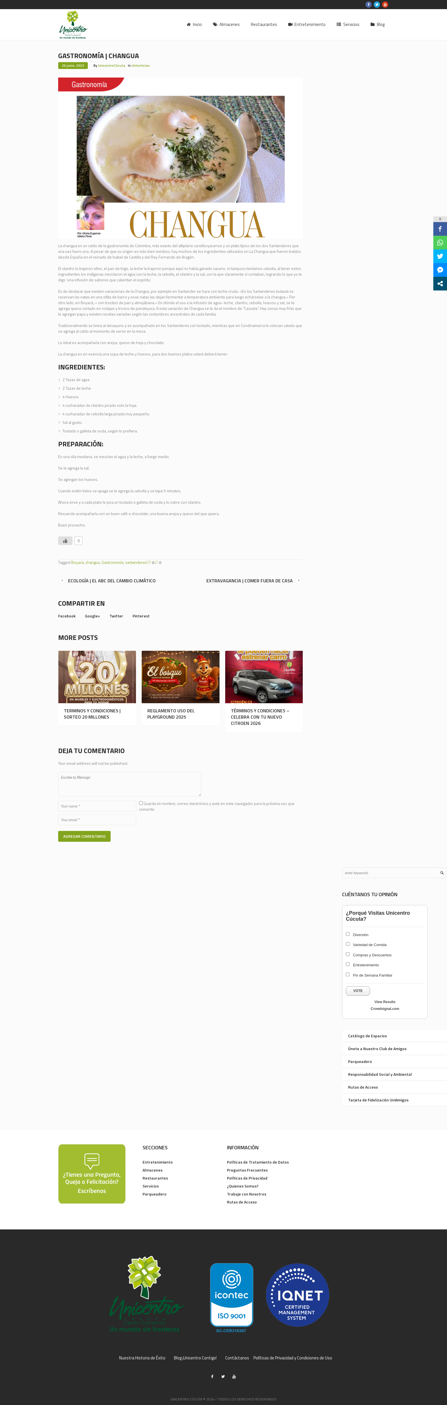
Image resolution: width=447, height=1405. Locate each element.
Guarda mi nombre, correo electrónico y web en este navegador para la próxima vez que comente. (216, 806)
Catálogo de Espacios (367, 1036)
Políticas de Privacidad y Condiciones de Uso (292, 1358)
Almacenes (152, 1170)
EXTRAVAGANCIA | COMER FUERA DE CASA (249, 580)
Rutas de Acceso (363, 1087)
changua (93, 562)
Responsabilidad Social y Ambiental (380, 1074)
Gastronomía (112, 562)
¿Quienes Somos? (243, 1186)
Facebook (67, 616)
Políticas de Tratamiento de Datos (258, 1162)
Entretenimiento (158, 1162)
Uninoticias (141, 65)
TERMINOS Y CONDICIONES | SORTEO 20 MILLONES (92, 713)
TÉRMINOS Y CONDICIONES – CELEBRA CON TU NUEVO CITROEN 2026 (260, 717)
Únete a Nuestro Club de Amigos (377, 1049)
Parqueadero (360, 1061)
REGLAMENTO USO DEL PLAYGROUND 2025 (171, 713)
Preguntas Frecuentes (247, 1170)
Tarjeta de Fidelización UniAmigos (378, 1100)
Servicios (151, 1186)
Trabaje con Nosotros (246, 1194)
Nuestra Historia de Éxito (142, 1358)
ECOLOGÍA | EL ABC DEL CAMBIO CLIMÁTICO (112, 580)
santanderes (136, 562)
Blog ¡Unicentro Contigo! (195, 1358)
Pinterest (141, 616)
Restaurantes (155, 1178)
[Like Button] (65, 540)
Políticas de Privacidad (247, 1178)
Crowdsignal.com (385, 1009)
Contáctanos (237, 1358)
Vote (358, 991)
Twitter (116, 616)
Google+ (92, 616)
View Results (384, 1002)
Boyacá (77, 562)
